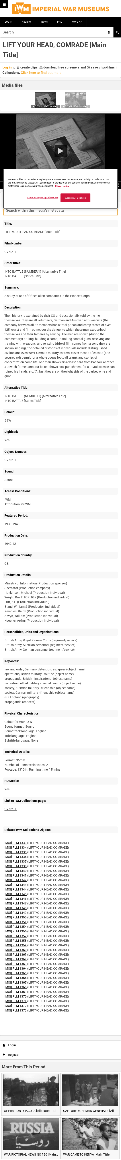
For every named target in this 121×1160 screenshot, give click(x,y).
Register (26, 21)
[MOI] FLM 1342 (15, 880)
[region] (60, 189)
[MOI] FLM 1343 (15, 885)
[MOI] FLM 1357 (15, 936)
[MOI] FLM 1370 (15, 996)
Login (9, 1045)
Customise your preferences (42, 197)
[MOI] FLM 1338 (15, 866)
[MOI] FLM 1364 (15, 968)
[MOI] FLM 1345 (15, 894)
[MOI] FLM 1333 (15, 843)
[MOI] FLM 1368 (15, 987)
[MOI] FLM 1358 (15, 940)
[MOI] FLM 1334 (15, 847)
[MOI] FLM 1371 (15, 1001)
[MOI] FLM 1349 (15, 912)
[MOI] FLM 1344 (15, 889)
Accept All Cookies (75, 198)
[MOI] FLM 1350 (15, 917)
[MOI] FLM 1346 (15, 898)
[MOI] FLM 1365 (15, 973)
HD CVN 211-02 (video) (75, 106)
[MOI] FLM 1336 (15, 857)
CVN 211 (10, 809)
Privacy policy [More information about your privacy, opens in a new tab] (62, 186)
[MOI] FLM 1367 (15, 982)
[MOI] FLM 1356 (15, 931)
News (44, 21)
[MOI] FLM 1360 (15, 950)
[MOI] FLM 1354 (15, 926)
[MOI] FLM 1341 (15, 875)
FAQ (59, 21)
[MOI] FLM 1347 (15, 903)
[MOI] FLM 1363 (15, 964)
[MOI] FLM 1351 (15, 922)
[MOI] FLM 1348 (15, 908)
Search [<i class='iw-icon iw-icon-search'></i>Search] (117, 32)
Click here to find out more (41, 72)
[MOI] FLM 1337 (15, 861)
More (75, 21)
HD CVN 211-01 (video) (45, 106)
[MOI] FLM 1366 (15, 978)
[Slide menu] (4, 4)
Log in (8, 21)
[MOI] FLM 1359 (15, 945)
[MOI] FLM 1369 (15, 992)
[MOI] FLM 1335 (15, 852)
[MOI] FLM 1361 (15, 954)
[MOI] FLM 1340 (15, 871)
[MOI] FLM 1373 (15, 1010)
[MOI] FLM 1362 (15, 959)
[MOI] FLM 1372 (15, 1006)
